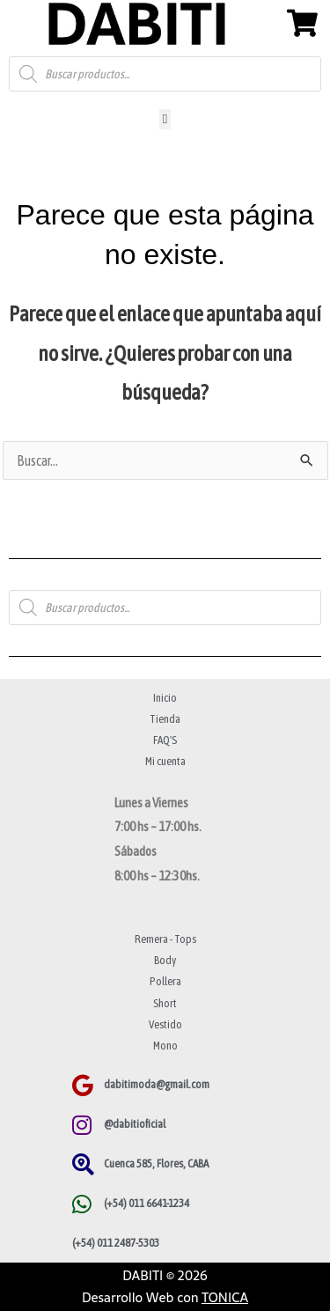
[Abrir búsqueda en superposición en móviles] (165, 74)
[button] (165, 119)
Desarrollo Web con (165, 1297)
